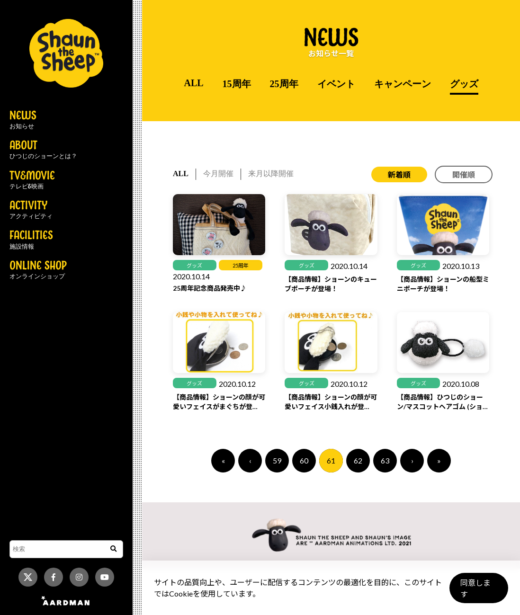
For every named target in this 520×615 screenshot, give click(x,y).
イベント (336, 84)
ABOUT (43, 150)
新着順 (399, 174)
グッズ (464, 84)
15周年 (237, 84)
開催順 (463, 174)
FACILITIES (31, 240)
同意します (478, 592)
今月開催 (218, 173)
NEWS (22, 120)
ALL (193, 83)
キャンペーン (402, 84)
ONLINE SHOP (38, 270)
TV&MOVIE (32, 180)
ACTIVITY (31, 210)
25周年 (284, 84)
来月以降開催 (271, 173)
